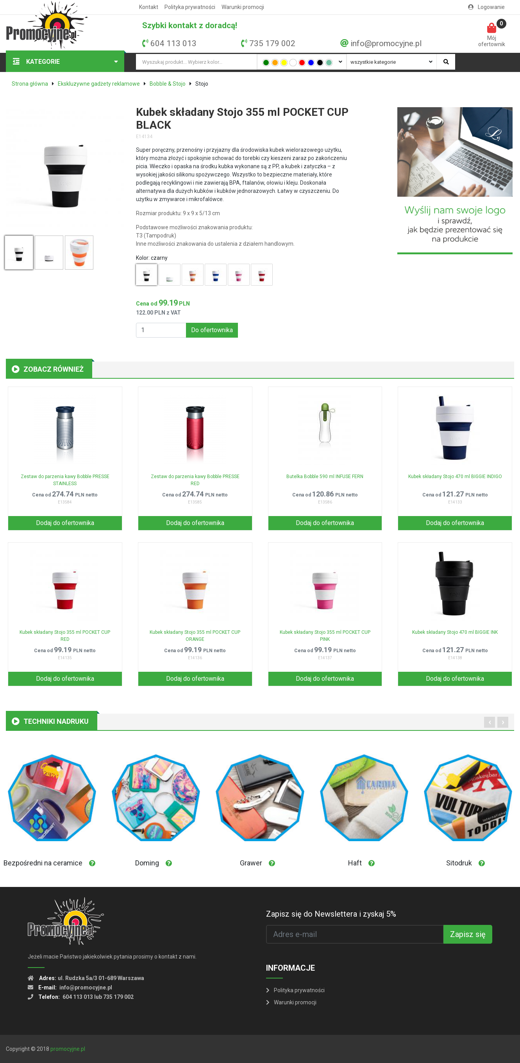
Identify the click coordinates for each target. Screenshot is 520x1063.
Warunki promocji (243, 7)
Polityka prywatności (189, 7)
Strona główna (30, 84)
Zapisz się (468, 934)
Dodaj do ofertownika (65, 523)
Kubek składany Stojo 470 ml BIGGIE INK (455, 632)
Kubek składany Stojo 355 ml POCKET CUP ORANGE (195, 636)
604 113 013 (173, 43)
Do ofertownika (212, 330)
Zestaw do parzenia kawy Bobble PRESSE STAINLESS (65, 480)
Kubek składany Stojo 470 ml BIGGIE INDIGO (455, 476)
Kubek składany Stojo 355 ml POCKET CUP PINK (325, 636)
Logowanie (486, 7)
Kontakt (148, 7)
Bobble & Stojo (168, 84)
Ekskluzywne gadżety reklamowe (99, 84)
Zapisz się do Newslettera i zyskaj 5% (331, 914)
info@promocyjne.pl (386, 43)
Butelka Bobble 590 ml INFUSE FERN (324, 476)
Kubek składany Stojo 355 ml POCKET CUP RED (65, 636)
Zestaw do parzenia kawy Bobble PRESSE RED (195, 480)
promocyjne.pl (67, 1049)
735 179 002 (272, 43)
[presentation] (489, 722)
